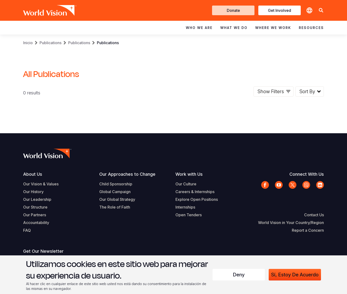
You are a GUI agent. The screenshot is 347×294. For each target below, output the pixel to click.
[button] (321, 10)
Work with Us (189, 174)
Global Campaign (115, 191)
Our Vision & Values (41, 184)
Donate (233, 10)
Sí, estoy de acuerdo (295, 275)
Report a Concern (308, 230)
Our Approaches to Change (127, 174)
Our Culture (185, 184)
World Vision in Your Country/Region (291, 222)
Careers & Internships (194, 191)
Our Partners (34, 214)
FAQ (27, 230)
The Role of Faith (114, 207)
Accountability (36, 222)
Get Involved (279, 10)
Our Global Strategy (117, 199)
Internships (185, 207)
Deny (239, 275)
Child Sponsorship (115, 184)
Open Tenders (188, 214)
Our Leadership (37, 199)
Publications (50, 42)
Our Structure (35, 207)
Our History (33, 191)
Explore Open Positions (196, 199)
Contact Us (314, 214)
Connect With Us (306, 174)
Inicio (28, 42)
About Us (32, 174)
